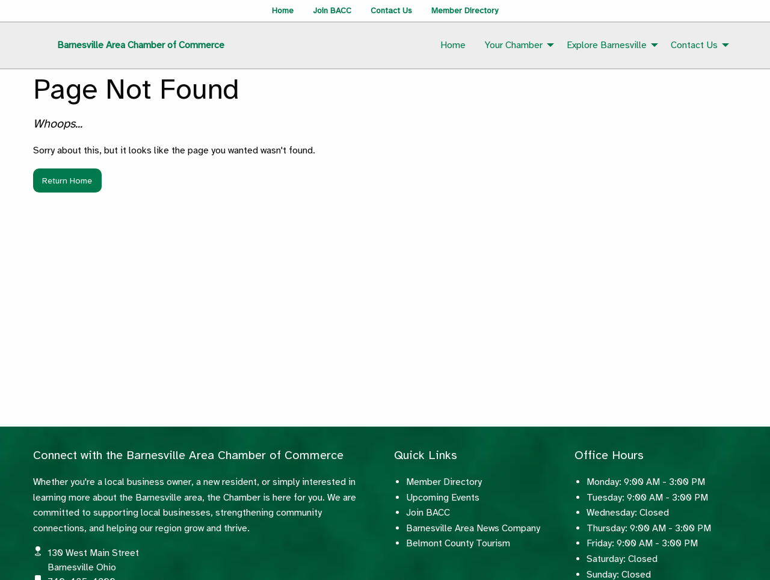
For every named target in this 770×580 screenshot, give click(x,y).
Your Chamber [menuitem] (514, 45)
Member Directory (464, 10)
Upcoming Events (442, 498)
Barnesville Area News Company (473, 528)
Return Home (67, 180)
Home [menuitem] (453, 45)
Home (283, 10)
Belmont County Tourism (458, 543)
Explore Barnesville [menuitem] (607, 45)
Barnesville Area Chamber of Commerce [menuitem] (140, 45)
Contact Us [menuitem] (694, 45)
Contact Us (391, 10)
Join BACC (332, 10)
